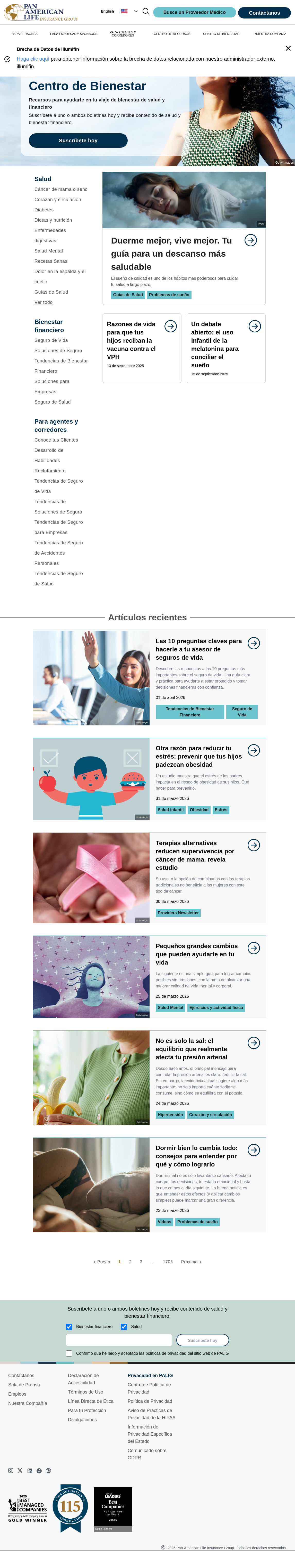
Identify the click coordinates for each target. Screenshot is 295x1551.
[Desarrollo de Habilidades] (61, 455)
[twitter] (21, 1471)
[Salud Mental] (61, 251)
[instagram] (11, 1471)
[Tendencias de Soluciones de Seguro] (61, 507)
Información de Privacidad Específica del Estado (150, 1434)
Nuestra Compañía (27, 1403)
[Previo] (101, 1262)
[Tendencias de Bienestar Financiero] (61, 366)
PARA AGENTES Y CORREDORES (123, 34)
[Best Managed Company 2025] (29, 1509)
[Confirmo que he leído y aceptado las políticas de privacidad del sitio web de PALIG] (69, 1353)
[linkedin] (30, 1471)
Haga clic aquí (33, 59)
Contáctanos (264, 13)
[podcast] (48, 1471)
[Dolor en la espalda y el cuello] (61, 276)
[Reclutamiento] (61, 471)
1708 (168, 1262)
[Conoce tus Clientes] (61, 440)
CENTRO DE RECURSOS (172, 34)
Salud (136, 1326)
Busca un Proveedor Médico (194, 12)
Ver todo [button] (43, 302)
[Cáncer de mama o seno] (61, 189)
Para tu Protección (87, 1410)
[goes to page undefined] (248, 240)
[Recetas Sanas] (61, 261)
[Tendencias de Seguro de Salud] (61, 578)
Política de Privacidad (150, 1401)
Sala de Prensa (24, 1384)
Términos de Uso (85, 1392)
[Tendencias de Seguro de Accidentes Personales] (61, 553)
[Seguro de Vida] (61, 340)
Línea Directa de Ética (91, 1401)
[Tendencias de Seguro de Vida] (61, 486)
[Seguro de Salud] (61, 402)
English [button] (107, 11)
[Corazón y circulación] (61, 199)
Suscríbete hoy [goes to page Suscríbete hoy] (78, 140)
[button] (130, 11)
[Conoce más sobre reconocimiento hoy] (115, 1509)
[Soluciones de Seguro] (61, 350)
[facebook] (39, 1471)
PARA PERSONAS (25, 34)
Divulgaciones (82, 1419)
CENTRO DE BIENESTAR (221, 34)
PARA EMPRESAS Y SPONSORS (73, 34)
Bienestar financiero (94, 1326)
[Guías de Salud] (61, 292)
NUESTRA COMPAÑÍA (270, 34)
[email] (119, 1340)
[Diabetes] (61, 210)
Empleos (17, 1394)
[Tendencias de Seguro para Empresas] (61, 527)
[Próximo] (192, 1262)
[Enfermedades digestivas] (61, 235)
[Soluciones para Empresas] (61, 386)
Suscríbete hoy (203, 1340)
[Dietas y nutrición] (61, 220)
